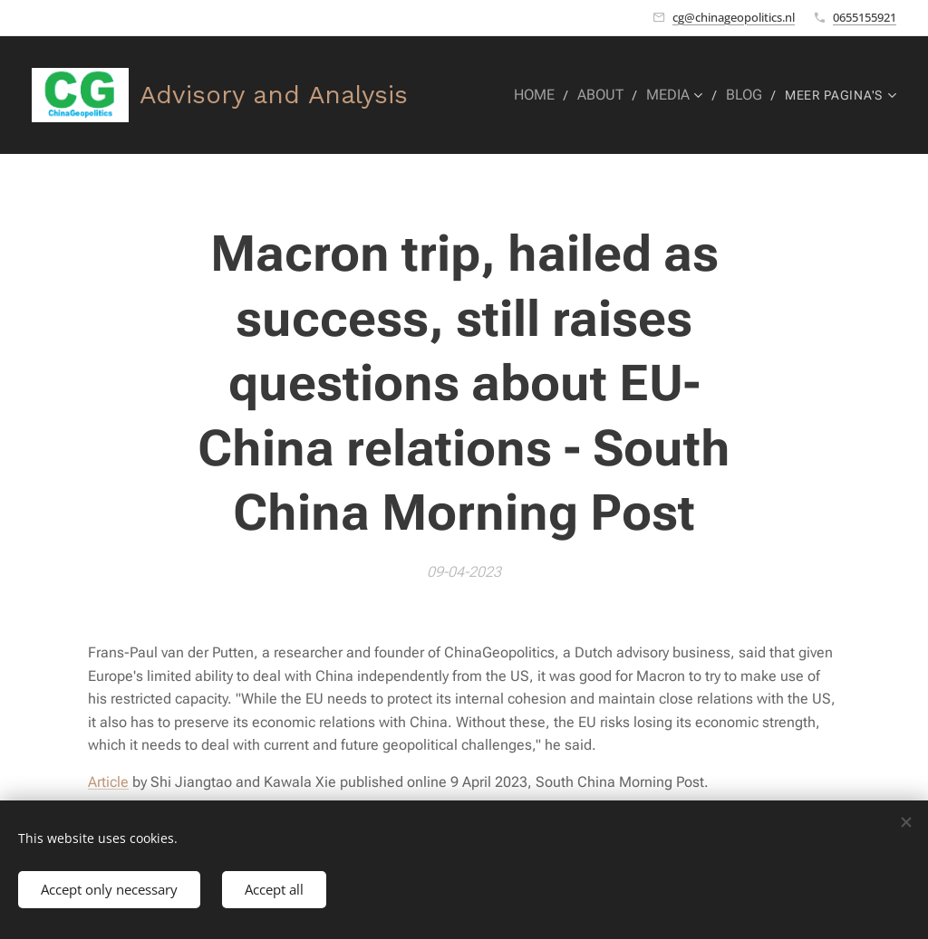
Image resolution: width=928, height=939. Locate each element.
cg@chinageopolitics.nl (733, 17)
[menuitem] (545, 95)
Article (108, 781)
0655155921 (864, 17)
